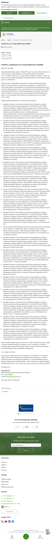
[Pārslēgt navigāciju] (26, 536)
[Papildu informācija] (13, 495)
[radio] (16, 427)
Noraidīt (9, 13)
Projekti (3, 467)
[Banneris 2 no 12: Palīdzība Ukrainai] (26, 408)
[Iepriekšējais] (2, 408)
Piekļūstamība (5, 481)
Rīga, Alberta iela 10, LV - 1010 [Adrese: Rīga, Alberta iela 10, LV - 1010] (11, 503)
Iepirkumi (3, 465)
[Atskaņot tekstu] (7, 47)
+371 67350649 (8, 374)
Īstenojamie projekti (6, 58)
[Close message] (49, 22)
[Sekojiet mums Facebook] (13, 521)
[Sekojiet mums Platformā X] (2, 521)
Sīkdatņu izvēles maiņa (7, 487)
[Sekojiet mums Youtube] (6, 521)
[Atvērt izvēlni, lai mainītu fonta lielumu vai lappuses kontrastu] (40, 537)
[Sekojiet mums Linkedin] (9, 521)
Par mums (4, 470)
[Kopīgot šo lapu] (26, 391)
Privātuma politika (6, 479)
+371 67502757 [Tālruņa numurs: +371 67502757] (7, 498)
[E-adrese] (4, 506)
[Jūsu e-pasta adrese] (26, 445)
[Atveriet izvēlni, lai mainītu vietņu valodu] (12, 537)
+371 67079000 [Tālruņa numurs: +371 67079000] (7, 496)
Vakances (3, 462)
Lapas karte (4, 484)
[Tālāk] (49, 408)
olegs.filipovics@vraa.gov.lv (13, 376)
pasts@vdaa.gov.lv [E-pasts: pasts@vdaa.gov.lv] (8, 501)
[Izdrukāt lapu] (26, 388)
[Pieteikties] (26, 450)
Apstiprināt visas (26, 13)
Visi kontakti (9, 511)
